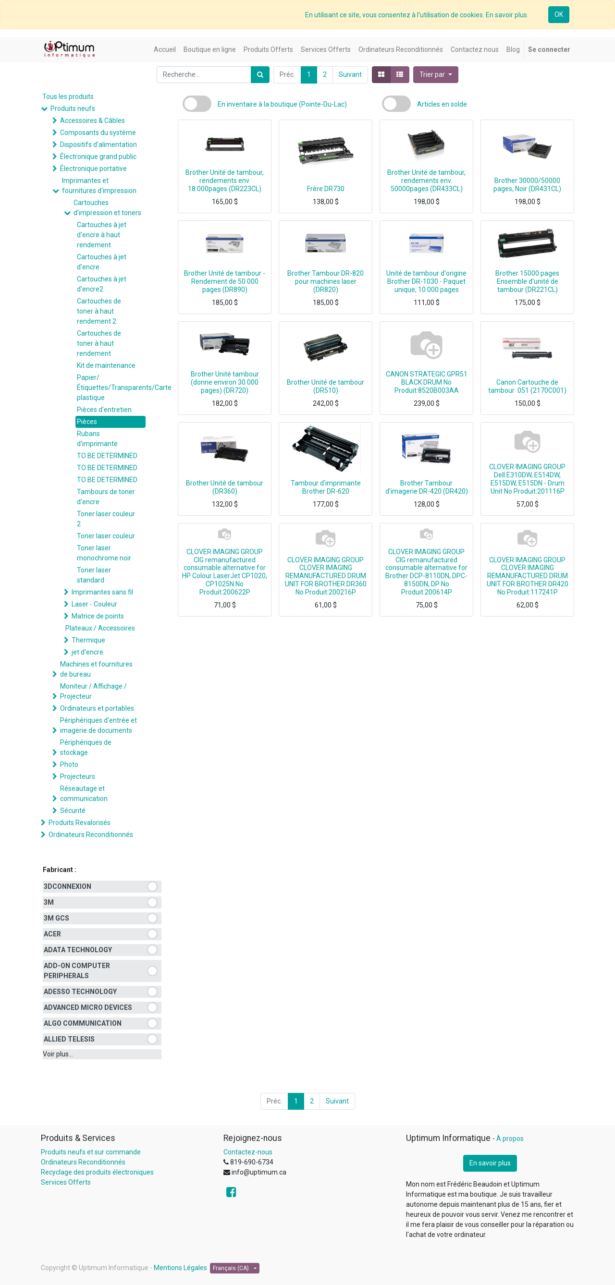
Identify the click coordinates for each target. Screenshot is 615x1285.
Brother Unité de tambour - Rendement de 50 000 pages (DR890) (224, 281)
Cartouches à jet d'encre (101, 262)
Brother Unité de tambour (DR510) (325, 386)
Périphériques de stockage (85, 747)
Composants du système (98, 132)
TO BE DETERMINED (107, 456)
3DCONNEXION (67, 886)
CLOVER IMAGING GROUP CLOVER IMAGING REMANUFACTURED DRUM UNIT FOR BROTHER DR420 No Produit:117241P (527, 576)
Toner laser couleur (106, 536)
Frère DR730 (325, 189)
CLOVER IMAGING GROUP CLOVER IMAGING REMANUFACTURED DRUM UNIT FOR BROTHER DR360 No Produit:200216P (326, 576)
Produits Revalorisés (80, 822)
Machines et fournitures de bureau (96, 669)
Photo (69, 764)
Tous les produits (68, 96)
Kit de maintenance (106, 365)
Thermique (88, 640)
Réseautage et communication (84, 793)
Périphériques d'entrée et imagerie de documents (98, 725)
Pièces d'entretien (104, 409)
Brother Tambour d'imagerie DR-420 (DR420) (426, 487)
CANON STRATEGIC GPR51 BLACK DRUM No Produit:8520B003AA (426, 382)
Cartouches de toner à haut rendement (99, 343)
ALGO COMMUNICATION (83, 1023)
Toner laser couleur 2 (106, 519)
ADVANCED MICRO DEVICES (88, 1007)
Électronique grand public (98, 156)
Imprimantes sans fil (102, 592)
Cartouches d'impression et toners (107, 208)
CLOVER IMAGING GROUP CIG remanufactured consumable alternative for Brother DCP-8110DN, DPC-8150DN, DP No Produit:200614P (426, 572)
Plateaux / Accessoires (100, 628)
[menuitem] (165, 50)
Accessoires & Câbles (92, 120)
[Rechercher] (260, 74)
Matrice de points (98, 616)
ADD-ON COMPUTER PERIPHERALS (77, 971)
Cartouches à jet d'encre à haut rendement (101, 235)
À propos (510, 1138)
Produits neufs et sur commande (91, 1152)
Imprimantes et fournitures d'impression (99, 185)
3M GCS (56, 918)
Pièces (87, 421)
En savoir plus (490, 1163)
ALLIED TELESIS (69, 1039)
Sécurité (73, 810)
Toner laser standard (94, 575)
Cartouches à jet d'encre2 (101, 284)
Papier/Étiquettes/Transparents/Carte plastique (111, 387)
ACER (52, 934)
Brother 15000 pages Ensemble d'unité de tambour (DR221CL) (527, 281)
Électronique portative (93, 168)
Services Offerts (66, 1182)
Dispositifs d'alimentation (98, 144)
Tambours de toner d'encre (106, 497)
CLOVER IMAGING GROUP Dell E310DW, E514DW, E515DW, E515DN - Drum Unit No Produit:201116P (527, 479)
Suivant (350, 74)
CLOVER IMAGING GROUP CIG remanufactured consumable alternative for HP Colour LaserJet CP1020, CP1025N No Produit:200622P (224, 572)
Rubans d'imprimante (97, 439)
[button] (435, 74)
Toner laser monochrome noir (104, 553)
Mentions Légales (180, 1268)
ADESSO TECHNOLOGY (80, 991)
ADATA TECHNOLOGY (78, 950)
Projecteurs (77, 776)
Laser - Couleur (94, 604)
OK (558, 14)
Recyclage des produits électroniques (97, 1172)
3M (49, 902)
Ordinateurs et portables (97, 708)
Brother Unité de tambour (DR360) (224, 487)
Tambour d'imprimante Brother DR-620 (326, 487)
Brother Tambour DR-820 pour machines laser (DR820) (325, 281)
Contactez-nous (247, 1152)
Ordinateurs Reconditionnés (91, 834)
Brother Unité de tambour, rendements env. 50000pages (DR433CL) (426, 181)
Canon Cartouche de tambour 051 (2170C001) (527, 386)
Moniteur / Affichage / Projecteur (93, 691)
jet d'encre (87, 652)
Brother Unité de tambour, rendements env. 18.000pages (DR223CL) (224, 181)
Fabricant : (59, 869)
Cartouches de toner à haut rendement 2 (99, 311)
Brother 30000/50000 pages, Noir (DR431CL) (527, 185)
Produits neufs (72, 108)
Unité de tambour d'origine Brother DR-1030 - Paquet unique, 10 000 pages (426, 281)
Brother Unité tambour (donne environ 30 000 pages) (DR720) (225, 382)
